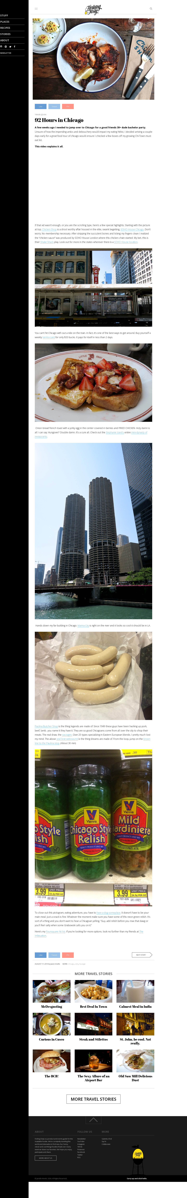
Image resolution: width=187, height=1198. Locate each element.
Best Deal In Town (93, 1006)
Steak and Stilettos (93, 1039)
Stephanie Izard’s (115, 432)
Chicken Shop (49, 229)
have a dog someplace (108, 912)
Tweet (54, 106)
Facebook (81, 1152)
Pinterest (80, 1149)
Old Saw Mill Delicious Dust (135, 1078)
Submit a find (107, 1139)
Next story (141, 955)
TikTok (79, 1147)
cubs (76, 964)
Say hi (104, 1141)
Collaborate (106, 1144)
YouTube (80, 1141)
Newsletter (81, 1139)
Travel (38, 114)
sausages (67, 734)
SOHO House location (126, 242)
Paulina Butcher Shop (46, 726)
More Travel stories (93, 1099)
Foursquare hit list (55, 931)
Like (40, 106)
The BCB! (52, 1076)
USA (44, 114)
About (4, 40)
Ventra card (49, 337)
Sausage (82, 964)
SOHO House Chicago (132, 229)
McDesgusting (51, 1006)
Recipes (5, 28)
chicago (71, 964)
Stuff (4, 15)
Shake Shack (47, 242)
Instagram (81, 1144)
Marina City (83, 625)
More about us (45, 1158)
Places (4, 21)
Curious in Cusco (51, 1039)
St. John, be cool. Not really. (135, 1041)
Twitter (80, 1155)
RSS (79, 1157)
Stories (5, 34)
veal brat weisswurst (67, 738)
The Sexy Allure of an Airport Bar (93, 1078)
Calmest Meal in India (135, 1006)
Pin (68, 106)
